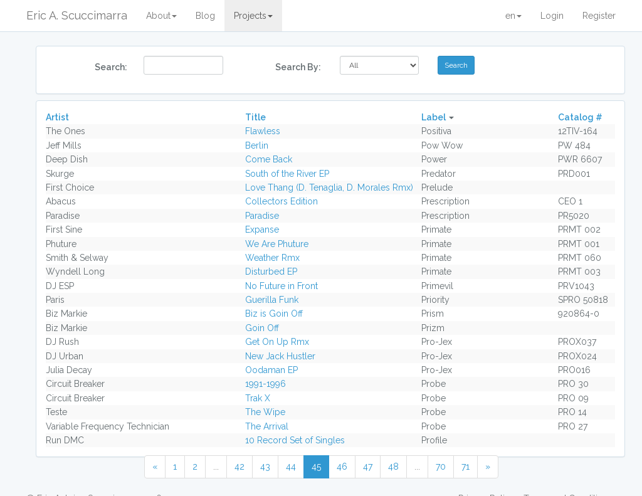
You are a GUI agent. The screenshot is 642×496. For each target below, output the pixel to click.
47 (367, 467)
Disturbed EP (271, 271)
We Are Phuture (276, 244)
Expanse (262, 229)
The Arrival (266, 426)
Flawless (262, 131)
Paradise (262, 216)
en (513, 16)
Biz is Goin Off (274, 314)
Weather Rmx (272, 258)
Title (255, 117)
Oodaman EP (271, 370)
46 (342, 467)
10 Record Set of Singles (295, 440)
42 (239, 467)
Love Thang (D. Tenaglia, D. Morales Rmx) (329, 187)
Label (433, 117)
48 (393, 467)
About (161, 16)
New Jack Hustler (280, 356)
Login (552, 16)
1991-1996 (265, 384)
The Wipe (265, 412)
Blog (205, 16)
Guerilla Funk (271, 300)
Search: (111, 67)
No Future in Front (281, 286)
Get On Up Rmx (277, 342)
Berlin (256, 145)
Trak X (257, 398)
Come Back (268, 159)
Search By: (298, 67)
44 (291, 467)
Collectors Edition (281, 201)
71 (465, 467)
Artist (57, 117)
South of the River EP (287, 174)
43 (265, 467)
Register (599, 16)
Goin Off (262, 328)
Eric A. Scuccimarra (76, 15)
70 (441, 467)
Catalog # (580, 117)
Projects (253, 16)
